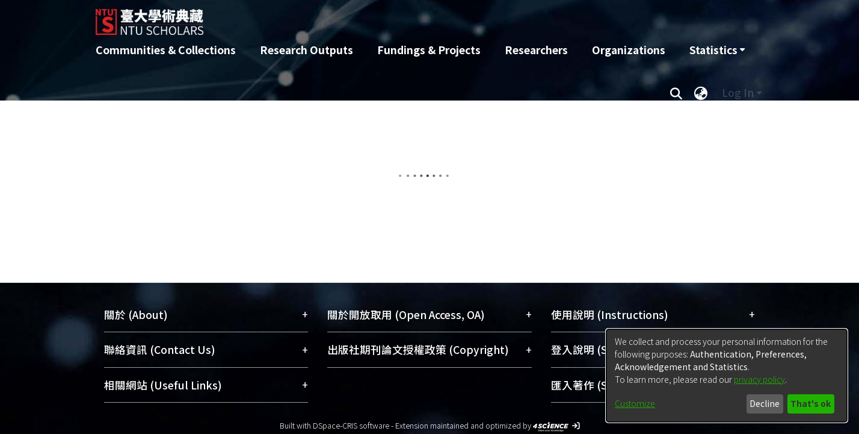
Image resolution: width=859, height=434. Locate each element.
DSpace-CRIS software (351, 425)
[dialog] (726, 375)
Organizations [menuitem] (628, 49)
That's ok (810, 403)
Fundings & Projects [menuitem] (429, 49)
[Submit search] (675, 92)
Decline (765, 403)
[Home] (365, 17)
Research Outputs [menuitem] (306, 49)
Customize (635, 403)
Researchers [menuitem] (536, 49)
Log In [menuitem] (738, 92)
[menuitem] (717, 50)
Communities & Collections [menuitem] (166, 49)
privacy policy (759, 379)
